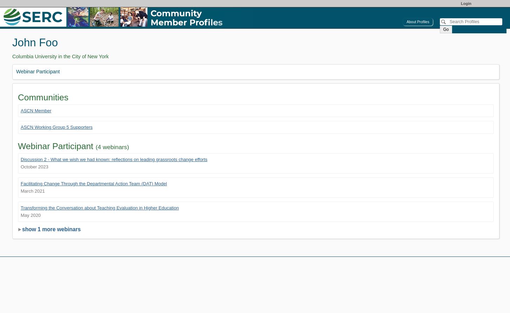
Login (466, 3)
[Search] (471, 21)
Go (446, 29)
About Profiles (418, 22)
